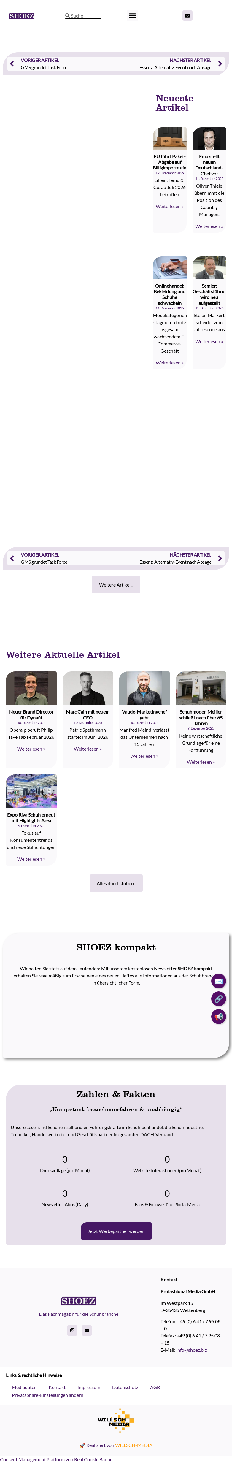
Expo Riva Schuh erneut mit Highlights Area (31, 817)
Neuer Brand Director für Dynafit (31, 714)
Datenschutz (125, 1387)
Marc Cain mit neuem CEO (87, 714)
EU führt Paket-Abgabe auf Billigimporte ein (169, 161)
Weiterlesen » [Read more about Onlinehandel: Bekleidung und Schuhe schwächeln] (170, 362)
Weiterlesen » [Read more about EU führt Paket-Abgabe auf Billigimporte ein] (170, 206)
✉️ (218, 981)
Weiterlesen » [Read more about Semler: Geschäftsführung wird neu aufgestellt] (209, 341)
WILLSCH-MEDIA (133, 1445)
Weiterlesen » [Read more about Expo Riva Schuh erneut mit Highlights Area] (31, 859)
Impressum (88, 1387)
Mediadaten (24, 1387)
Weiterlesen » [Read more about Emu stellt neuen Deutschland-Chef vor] (209, 226)
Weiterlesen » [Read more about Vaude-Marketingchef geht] (144, 756)
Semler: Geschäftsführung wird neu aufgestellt (211, 294)
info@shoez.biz (191, 1350)
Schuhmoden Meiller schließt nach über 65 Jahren (201, 717)
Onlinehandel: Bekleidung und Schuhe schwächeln (169, 294)
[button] (132, 15)
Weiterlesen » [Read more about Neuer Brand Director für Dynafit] (31, 749)
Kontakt (57, 1387)
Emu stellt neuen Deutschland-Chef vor (209, 164)
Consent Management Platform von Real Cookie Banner (57, 1459)
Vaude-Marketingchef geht (144, 714)
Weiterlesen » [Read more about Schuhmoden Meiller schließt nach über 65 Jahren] (201, 762)
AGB (155, 1387)
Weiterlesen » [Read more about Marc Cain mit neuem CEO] (88, 749)
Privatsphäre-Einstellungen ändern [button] (47, 1395)
